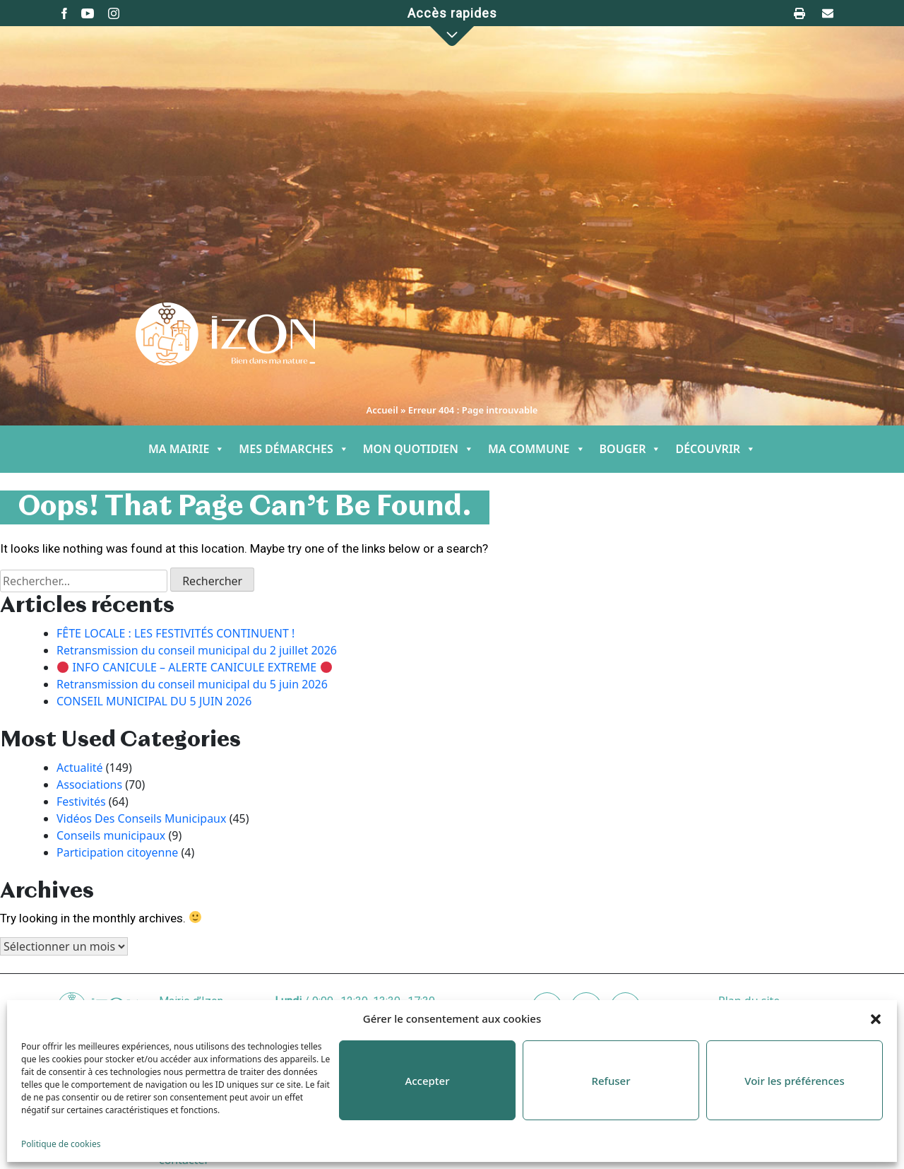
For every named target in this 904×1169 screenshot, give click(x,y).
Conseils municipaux (110, 835)
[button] (876, 1018)
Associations (89, 784)
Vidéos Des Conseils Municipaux (141, 818)
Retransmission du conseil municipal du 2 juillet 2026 (196, 650)
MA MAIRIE (186, 449)
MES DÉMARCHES (293, 449)
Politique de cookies (60, 1144)
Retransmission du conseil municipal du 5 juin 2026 (192, 684)
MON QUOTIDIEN (418, 449)
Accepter (427, 1081)
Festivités (81, 801)
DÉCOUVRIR (715, 449)
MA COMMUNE (536, 449)
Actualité (79, 767)
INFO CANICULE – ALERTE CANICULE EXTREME (194, 667)
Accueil (382, 410)
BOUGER (631, 449)
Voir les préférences (794, 1081)
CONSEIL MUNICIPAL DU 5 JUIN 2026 (153, 701)
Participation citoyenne (117, 852)
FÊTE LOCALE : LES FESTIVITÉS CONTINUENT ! (175, 633)
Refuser (610, 1081)
